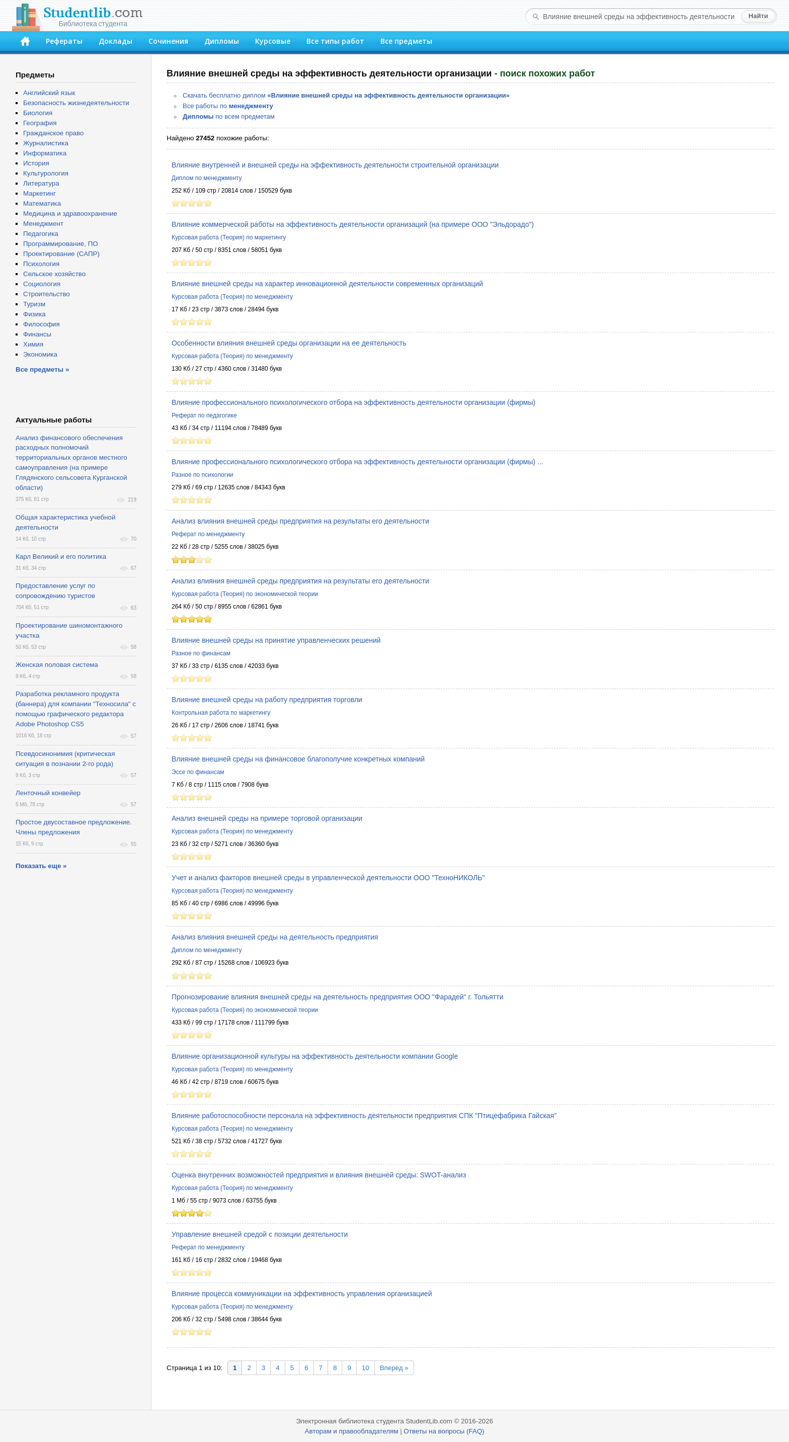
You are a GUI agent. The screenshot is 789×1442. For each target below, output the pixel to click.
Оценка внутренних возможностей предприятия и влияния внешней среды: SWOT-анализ (319, 1175)
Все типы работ (335, 41)
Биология (37, 113)
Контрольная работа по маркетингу (221, 712)
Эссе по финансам (198, 772)
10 (365, 1368)
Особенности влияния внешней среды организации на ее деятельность (289, 343)
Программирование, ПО (60, 243)
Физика (34, 314)
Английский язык (49, 93)
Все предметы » (42, 369)
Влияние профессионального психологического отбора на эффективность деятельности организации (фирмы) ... (357, 462)
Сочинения (168, 41)
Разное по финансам (201, 653)
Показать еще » (41, 866)
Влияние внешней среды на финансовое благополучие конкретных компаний (298, 759)
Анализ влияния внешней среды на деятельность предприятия (275, 937)
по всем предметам (229, 116)
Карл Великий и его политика (61, 556)
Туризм (34, 304)
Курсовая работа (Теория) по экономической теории (245, 594)
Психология (41, 264)
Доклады (115, 41)
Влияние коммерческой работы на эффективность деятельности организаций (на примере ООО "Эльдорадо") (353, 224)
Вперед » (394, 1368)
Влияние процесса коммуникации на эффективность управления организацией (302, 1294)
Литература (41, 183)
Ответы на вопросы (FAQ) (444, 1431)
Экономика (40, 354)
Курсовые (272, 41)
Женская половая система (57, 664)
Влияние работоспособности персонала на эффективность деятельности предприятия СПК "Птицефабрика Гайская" (364, 1116)
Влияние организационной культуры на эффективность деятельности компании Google (315, 1056)
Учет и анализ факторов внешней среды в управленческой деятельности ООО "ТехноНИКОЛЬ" (328, 878)
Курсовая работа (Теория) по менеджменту (232, 296)
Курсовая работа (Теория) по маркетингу (229, 237)
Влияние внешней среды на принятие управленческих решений (276, 640)
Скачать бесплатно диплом (346, 95)
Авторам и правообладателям (352, 1431)
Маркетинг (39, 193)
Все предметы (406, 41)
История (36, 163)
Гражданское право (53, 133)
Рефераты (64, 41)
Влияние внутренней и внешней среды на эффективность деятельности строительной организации (335, 165)
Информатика (44, 153)
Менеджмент (43, 223)
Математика (42, 203)
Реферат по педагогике (204, 415)
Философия (41, 324)
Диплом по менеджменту (207, 178)
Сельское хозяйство (54, 274)
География (39, 123)
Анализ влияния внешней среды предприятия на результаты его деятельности (300, 521)
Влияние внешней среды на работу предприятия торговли (267, 700)
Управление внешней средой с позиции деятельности (260, 1234)
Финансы (37, 334)
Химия (33, 344)
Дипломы (221, 41)
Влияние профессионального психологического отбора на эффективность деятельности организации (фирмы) (353, 402)
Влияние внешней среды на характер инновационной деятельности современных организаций (327, 284)
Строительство (46, 294)
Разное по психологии (202, 474)
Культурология (45, 173)
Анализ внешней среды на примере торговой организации (267, 818)
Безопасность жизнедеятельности (76, 103)
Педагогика (40, 233)
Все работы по (228, 106)
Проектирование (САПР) (61, 254)
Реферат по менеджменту (208, 534)
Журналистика (45, 143)
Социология (41, 284)
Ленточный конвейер (48, 793)
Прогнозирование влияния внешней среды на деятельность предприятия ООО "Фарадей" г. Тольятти (337, 997)
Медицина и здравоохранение (70, 213)
